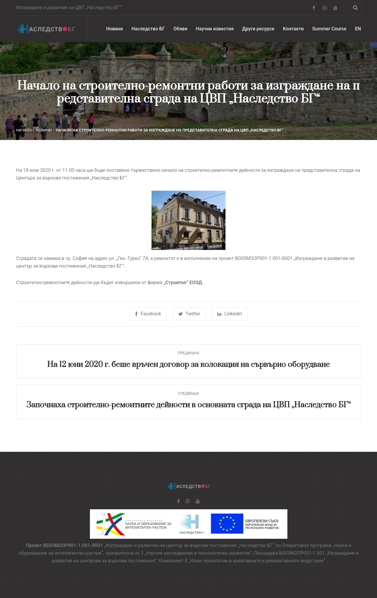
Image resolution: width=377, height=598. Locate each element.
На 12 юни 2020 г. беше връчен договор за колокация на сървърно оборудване (188, 365)
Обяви (180, 29)
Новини (114, 29)
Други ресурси (258, 29)
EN (358, 29)
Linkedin (229, 314)
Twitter (189, 314)
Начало (24, 130)
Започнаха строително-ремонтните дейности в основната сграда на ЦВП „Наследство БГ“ (188, 405)
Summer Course (329, 29)
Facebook (148, 314)
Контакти (293, 29)
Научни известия (214, 29)
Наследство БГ (148, 29)
